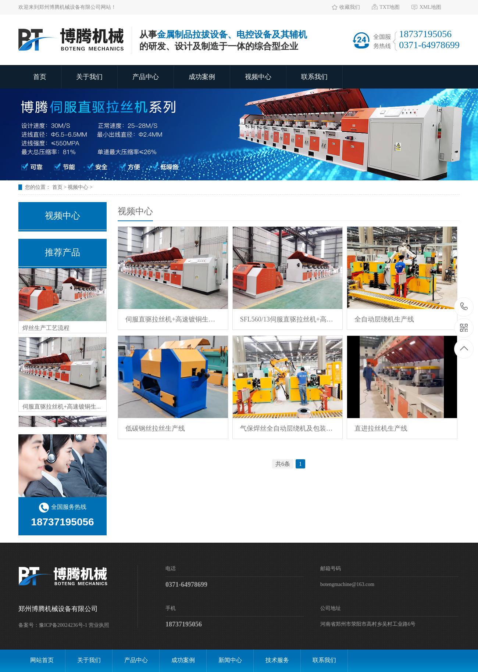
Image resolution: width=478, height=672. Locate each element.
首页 (39, 76)
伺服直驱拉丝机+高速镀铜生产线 (173, 319)
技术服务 (277, 660)
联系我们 (314, 76)
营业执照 (99, 625)
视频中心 (258, 76)
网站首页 (42, 660)
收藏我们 (349, 7)
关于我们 (89, 76)
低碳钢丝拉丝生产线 (155, 428)
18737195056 (464, 307)
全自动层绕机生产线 (384, 319)
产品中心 (145, 76)
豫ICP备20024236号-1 (63, 625)
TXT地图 (389, 7)
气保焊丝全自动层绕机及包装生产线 (287, 428)
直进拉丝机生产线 (380, 428)
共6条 (282, 464)
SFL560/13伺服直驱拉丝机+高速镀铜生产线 (287, 319)
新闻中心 (230, 660)
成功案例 (202, 76)
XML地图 (430, 7)
